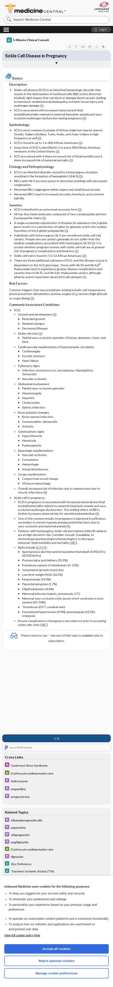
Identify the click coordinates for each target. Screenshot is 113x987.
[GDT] (56, 773)
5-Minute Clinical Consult (28, 40)
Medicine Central (37, 9)
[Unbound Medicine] (100, 7)
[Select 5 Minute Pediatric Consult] (56, 765)
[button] (101, 29)
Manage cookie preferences (57, 973)
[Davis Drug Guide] (56, 781)
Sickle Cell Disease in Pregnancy (36, 55)
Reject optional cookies (56, 961)
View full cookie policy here (22, 935)
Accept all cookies (57, 949)
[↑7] (56, 738)
